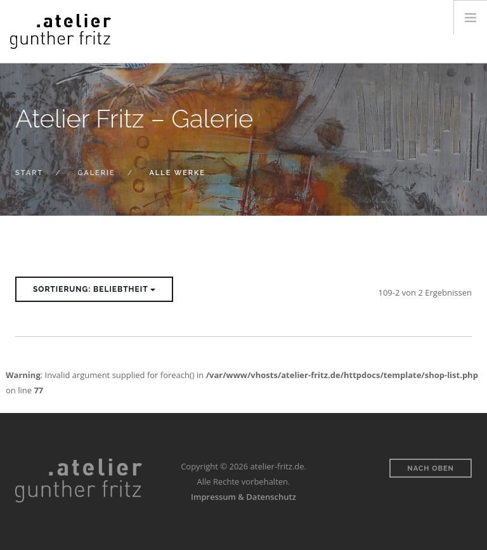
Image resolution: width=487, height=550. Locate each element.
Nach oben (430, 468)
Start (29, 173)
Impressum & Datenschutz (243, 496)
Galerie (96, 173)
